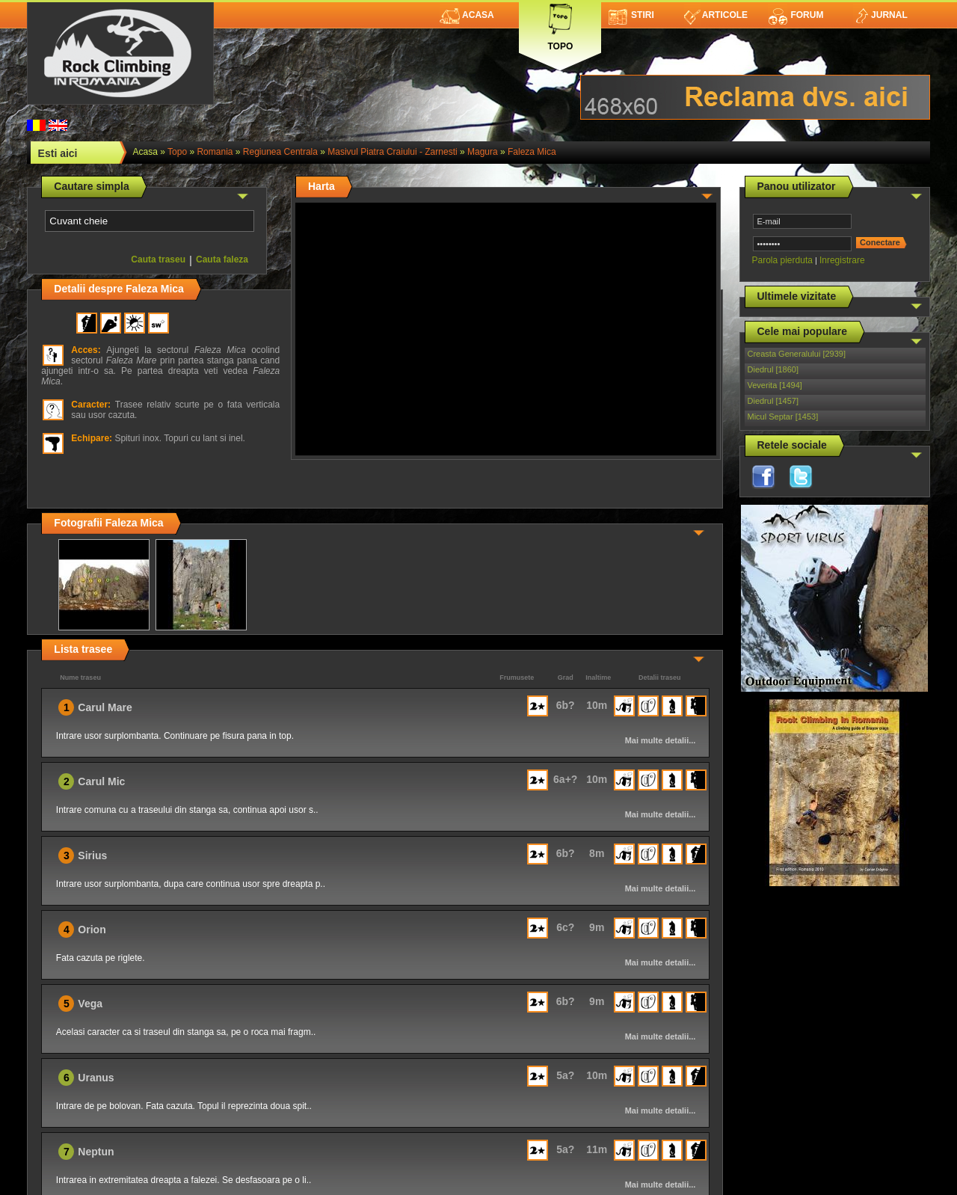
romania (215, 152)
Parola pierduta (782, 260)
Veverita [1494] (775, 385)
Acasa (467, 15)
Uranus (96, 1078)
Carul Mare (105, 707)
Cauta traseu (158, 259)
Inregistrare (842, 260)
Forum (795, 15)
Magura (482, 152)
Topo (560, 24)
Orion (91, 930)
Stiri (631, 15)
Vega (90, 1004)
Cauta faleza (222, 259)
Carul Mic (101, 781)
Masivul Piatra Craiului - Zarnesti (392, 152)
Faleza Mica (532, 152)
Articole (716, 15)
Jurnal (880, 15)
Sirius (92, 855)
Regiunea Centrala (280, 152)
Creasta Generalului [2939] (797, 353)
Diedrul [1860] (773, 369)
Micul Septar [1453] (783, 416)
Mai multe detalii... (660, 740)
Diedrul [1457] (773, 400)
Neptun (96, 1152)
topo (177, 152)
